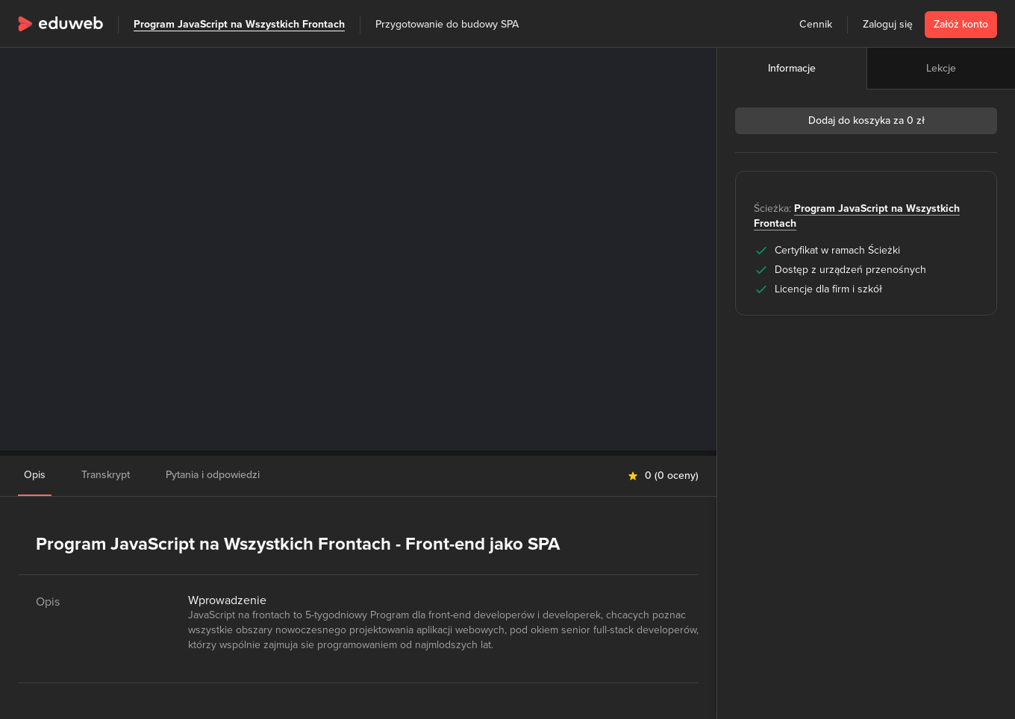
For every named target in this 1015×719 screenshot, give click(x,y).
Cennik (815, 24)
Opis (35, 474)
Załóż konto (961, 24)
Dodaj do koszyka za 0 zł (866, 120)
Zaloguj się (888, 24)
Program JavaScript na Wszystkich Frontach (239, 24)
